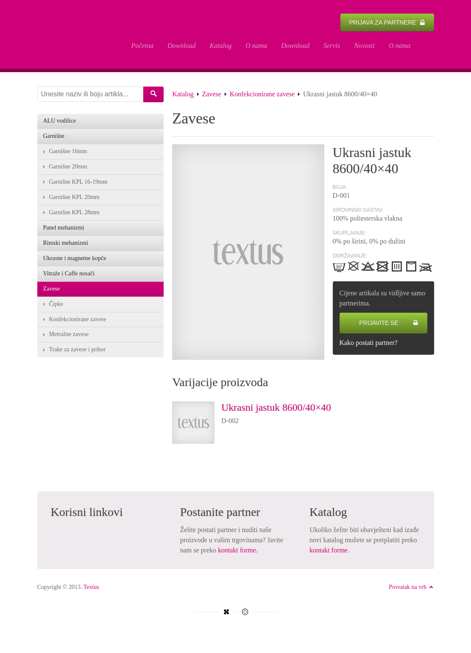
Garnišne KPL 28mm (74, 213)
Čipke (56, 305)
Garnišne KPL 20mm (74, 198)
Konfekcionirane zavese (262, 94)
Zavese (211, 94)
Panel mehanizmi (63, 229)
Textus (91, 588)
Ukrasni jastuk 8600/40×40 (276, 408)
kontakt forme (237, 551)
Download (181, 45)
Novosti (364, 45)
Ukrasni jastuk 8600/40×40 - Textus (77, 35)
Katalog (221, 45)
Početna (142, 45)
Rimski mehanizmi (65, 244)
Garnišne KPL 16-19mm (78, 183)
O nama (256, 45)
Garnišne (54, 137)
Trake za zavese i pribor (77, 351)
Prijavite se (388, 323)
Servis (331, 45)
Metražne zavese (69, 336)
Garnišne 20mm (68, 168)
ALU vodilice (59, 122)
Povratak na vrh (411, 588)
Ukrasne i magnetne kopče (74, 259)
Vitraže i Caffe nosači (69, 275)
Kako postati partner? (369, 343)
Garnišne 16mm (68, 152)
